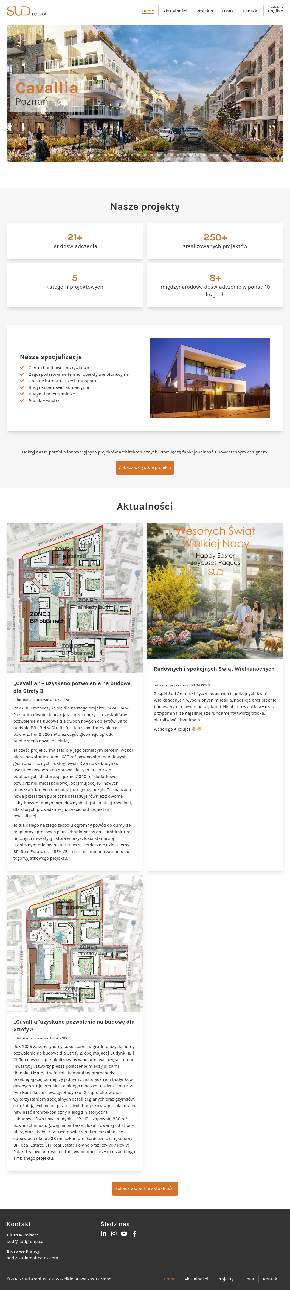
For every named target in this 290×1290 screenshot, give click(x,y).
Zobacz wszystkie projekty (145, 467)
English (275, 10)
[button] (53, 155)
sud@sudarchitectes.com (32, 1257)
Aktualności (175, 10)
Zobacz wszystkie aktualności (145, 1188)
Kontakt (251, 10)
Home (148, 10)
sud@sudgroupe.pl (26, 1241)
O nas (228, 10)
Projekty (204, 10)
